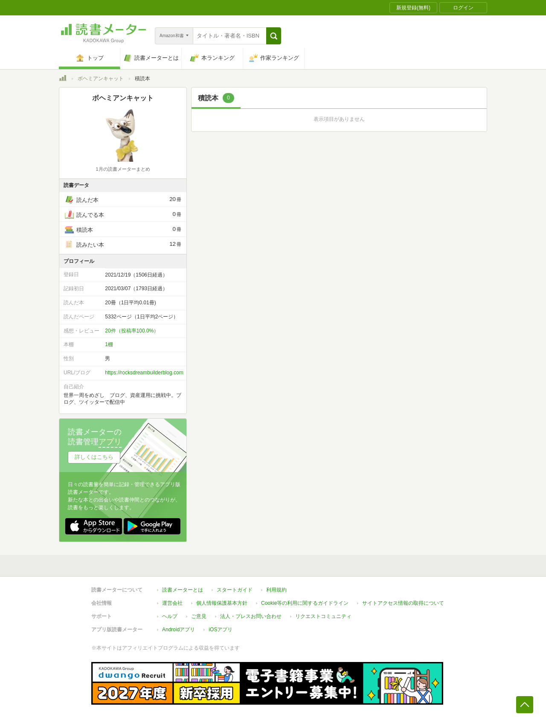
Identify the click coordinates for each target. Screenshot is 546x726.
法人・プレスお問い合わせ (251, 616)
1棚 (109, 344)
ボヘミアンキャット (101, 79)
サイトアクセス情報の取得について (403, 603)
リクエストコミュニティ (323, 616)
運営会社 (172, 603)
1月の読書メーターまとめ (123, 169)
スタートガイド (235, 589)
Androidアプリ (178, 629)
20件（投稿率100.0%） (132, 331)
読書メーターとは (182, 589)
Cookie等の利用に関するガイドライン (305, 603)
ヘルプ (169, 616)
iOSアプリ (220, 629)
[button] (273, 35)
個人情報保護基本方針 (221, 603)
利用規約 (276, 589)
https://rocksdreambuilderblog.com (144, 373)
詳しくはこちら (94, 457)
